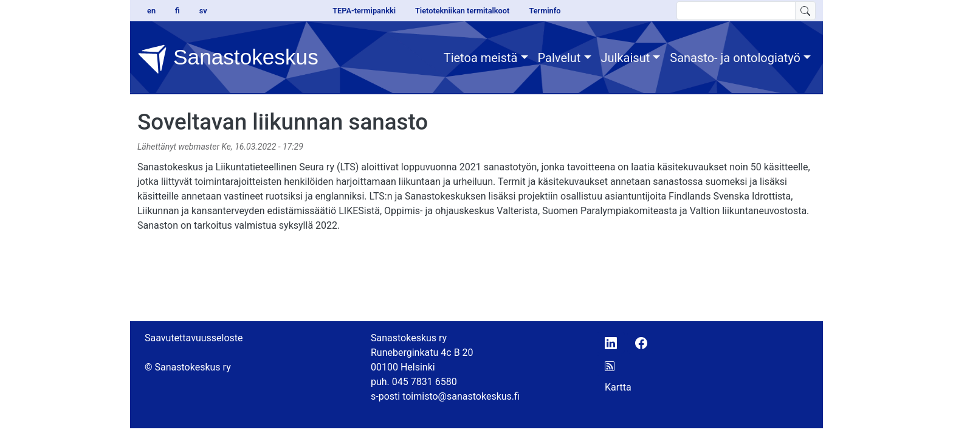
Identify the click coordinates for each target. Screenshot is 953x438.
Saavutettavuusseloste (194, 338)
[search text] (736, 10)
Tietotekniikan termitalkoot (462, 10)
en (151, 10)
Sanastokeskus (227, 59)
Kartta (618, 387)
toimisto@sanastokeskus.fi (461, 396)
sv (203, 10)
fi (177, 10)
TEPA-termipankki (364, 10)
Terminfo (544, 10)
